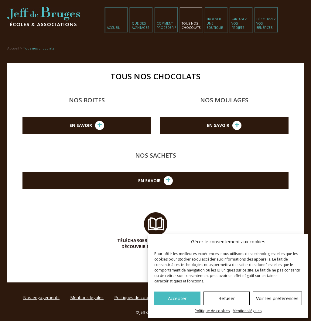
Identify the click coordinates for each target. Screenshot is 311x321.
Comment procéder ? (166, 25)
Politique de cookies (212, 310)
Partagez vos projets (239, 23)
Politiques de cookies (135, 297)
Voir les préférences (277, 298)
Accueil (113, 28)
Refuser (226, 298)
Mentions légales (247, 310)
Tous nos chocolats (191, 25)
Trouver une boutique (215, 23)
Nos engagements (41, 297)
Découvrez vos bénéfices (266, 23)
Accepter (177, 298)
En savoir (87, 125)
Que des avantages (140, 25)
